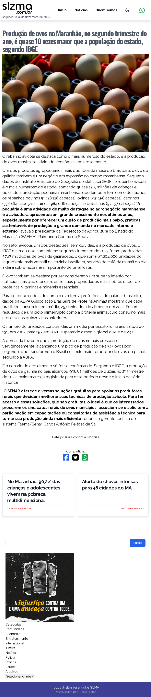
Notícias (81, 10)
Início (62, 10)
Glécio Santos (87, 691)
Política (11, 662)
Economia (78, 437)
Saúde (10, 667)
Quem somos (106, 10)
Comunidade (15, 629)
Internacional (15, 643)
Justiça (11, 648)
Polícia (10, 657)
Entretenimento (17, 638)
